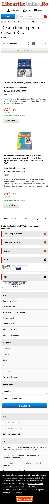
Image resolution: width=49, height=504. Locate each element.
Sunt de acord (24, 499)
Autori (5, 366)
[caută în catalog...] (30, 16)
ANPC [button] (6, 259)
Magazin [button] (7, 342)
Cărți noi (6, 348)
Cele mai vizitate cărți (11, 434)
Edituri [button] (7, 251)
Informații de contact (11, 335)
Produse (8, 17)
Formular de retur (10, 377)
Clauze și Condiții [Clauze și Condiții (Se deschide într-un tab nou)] (34, 487)
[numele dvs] (24, 391)
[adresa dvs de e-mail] (24, 398)
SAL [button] (6, 277)
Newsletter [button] (8, 384)
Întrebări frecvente (10, 329)
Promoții (6, 354)
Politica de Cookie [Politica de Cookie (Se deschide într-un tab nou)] (35, 484)
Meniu (38, 10)
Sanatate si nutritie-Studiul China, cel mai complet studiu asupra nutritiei (23, 456)
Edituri (5, 360)
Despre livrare (8, 324)
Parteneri (6, 371)
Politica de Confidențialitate (14, 312)
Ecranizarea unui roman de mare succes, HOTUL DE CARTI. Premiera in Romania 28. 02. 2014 (24, 448)
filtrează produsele (24, 51)
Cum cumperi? (9, 318)
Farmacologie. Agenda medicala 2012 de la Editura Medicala (23, 464)
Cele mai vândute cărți (12, 423)
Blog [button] (5, 441)
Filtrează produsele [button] (13, 234)
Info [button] (4, 295)
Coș (26, 10)
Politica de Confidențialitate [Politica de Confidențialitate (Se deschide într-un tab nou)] (13, 487)
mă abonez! (25, 405)
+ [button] (45, 233)
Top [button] (4, 416)
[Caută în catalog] (45, 16)
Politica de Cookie (10, 307)
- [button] (45, 259)
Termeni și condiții (10, 301)
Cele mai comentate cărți (13, 428)
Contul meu (13, 10)
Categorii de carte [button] (12, 242)
